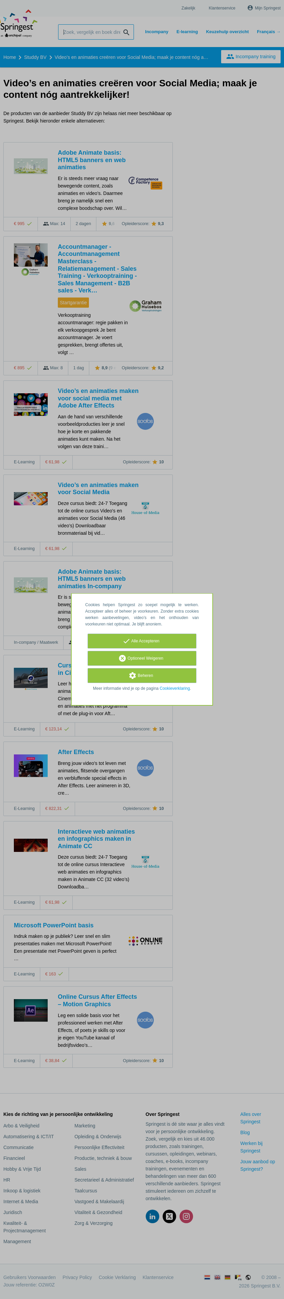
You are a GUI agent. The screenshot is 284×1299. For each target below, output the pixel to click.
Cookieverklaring (175, 688)
